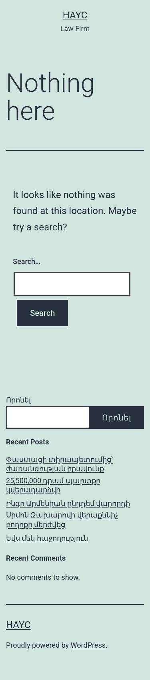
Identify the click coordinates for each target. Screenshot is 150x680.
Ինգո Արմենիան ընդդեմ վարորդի (68, 503)
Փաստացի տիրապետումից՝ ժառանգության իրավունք (59, 464)
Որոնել (18, 400)
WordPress (88, 645)
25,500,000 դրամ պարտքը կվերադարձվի (53, 485)
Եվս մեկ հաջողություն (47, 538)
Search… (26, 261)
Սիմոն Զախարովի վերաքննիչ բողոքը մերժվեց (62, 519)
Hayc (75, 15)
